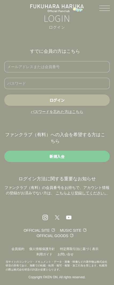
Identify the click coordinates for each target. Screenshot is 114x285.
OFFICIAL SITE (37, 230)
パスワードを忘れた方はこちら (57, 112)
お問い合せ (66, 254)
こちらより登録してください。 (82, 193)
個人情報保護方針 (42, 249)
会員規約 (18, 249)
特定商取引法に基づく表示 (79, 249)
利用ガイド (44, 254)
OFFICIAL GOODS (53, 236)
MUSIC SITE (70, 230)
